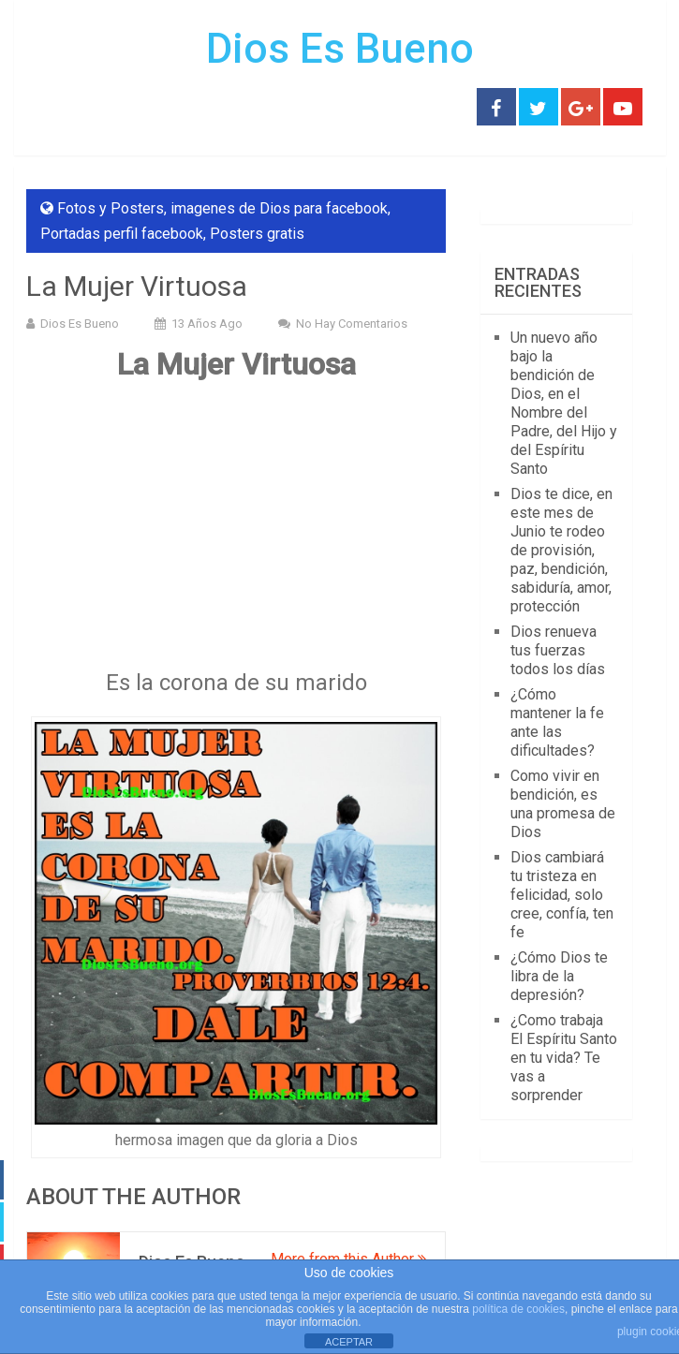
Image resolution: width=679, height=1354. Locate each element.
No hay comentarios (351, 323)
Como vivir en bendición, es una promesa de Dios (562, 804)
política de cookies (518, 1309)
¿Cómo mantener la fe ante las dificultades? (557, 722)
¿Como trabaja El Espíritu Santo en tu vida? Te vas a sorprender (563, 1057)
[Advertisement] (236, 532)
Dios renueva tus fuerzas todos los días (557, 650)
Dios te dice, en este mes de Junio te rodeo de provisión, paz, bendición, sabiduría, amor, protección (561, 550)
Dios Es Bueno (340, 48)
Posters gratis (257, 234)
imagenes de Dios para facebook (279, 208)
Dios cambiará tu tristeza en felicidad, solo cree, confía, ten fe (561, 894)
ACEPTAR (349, 1341)
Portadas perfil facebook (121, 234)
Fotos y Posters (110, 208)
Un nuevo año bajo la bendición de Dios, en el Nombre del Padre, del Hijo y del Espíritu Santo (563, 403)
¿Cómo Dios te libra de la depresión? (559, 976)
